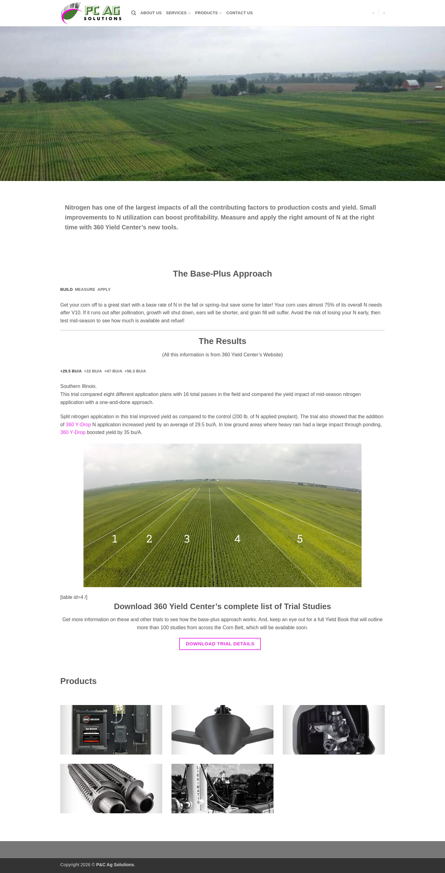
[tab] (66, 289)
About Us (151, 13)
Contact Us (240, 13)
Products (208, 13)
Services (178, 13)
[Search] (133, 13)
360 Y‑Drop (78, 424)
